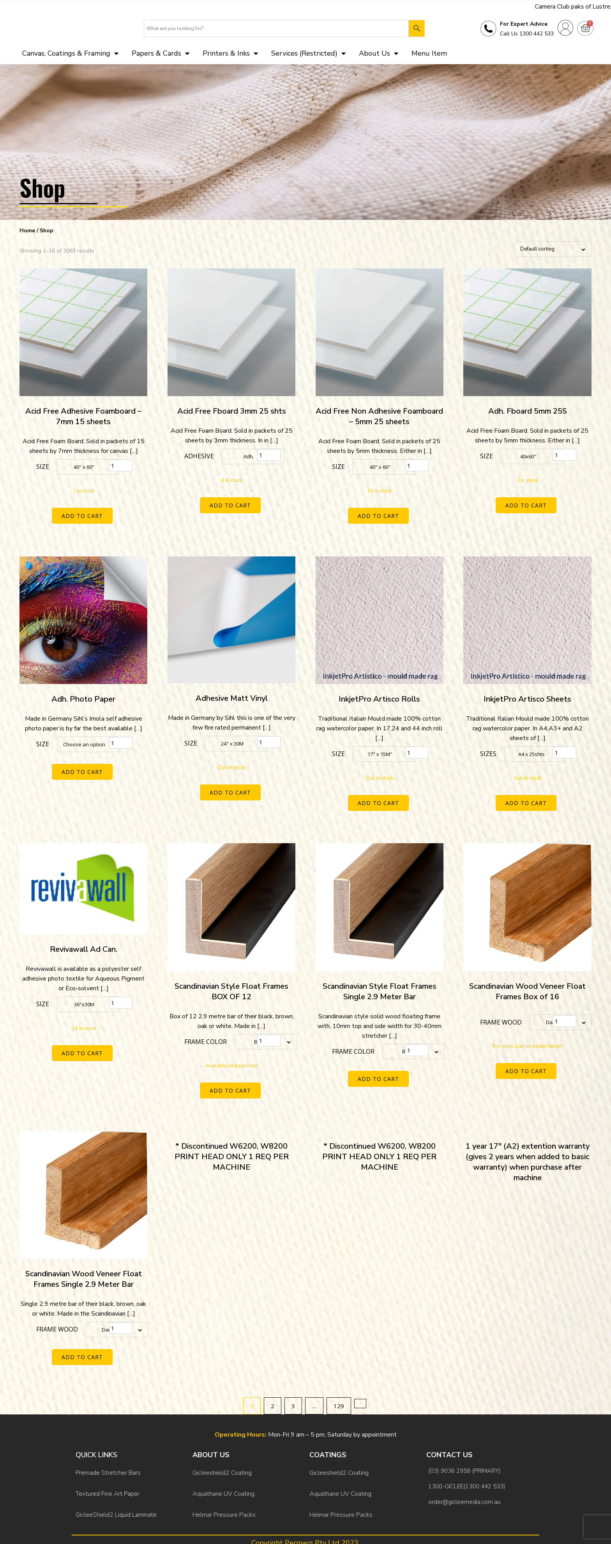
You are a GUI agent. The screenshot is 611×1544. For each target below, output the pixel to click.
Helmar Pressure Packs (224, 1488)
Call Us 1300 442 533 (527, 35)
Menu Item (429, 56)
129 (339, 1392)
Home (27, 233)
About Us (378, 56)
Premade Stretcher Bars (108, 1456)
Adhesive (199, 459)
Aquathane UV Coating (223, 1472)
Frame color (205, 1036)
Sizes (488, 752)
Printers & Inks (230, 56)
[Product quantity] (120, 468)
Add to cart (83, 518)
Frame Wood (501, 1016)
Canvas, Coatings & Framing (70, 56)
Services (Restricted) (308, 56)
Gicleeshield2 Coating (222, 1456)
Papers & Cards (160, 56)
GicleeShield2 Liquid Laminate (116, 1488)
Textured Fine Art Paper (108, 1472)
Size (42, 469)
